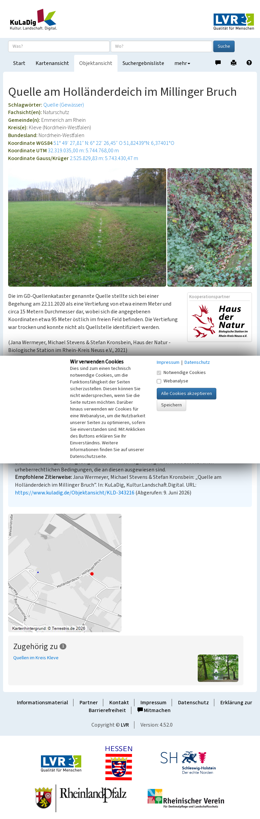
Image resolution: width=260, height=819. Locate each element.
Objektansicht (95, 63)
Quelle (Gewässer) (63, 105)
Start (19, 63)
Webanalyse (172, 381)
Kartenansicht (52, 63)
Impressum (153, 702)
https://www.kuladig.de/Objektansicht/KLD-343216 (74, 492)
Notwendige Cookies (181, 372)
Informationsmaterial (42, 702)
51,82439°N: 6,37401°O (149, 143)
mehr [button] (182, 63)
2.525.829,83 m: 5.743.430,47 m (104, 158)
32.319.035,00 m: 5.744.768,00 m (83, 150)
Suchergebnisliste (143, 63)
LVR (125, 725)
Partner (89, 702)
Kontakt (119, 702)
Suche (224, 46)
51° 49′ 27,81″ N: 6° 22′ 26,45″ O (88, 143)
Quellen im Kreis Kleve (36, 658)
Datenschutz (193, 702)
